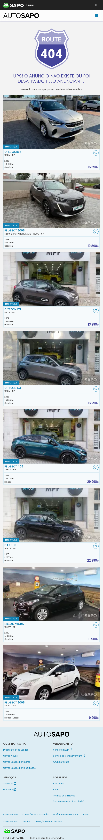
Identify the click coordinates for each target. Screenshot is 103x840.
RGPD (85, 815)
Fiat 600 (48, 546)
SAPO (14, 831)
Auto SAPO (59, 783)
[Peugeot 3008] (51, 672)
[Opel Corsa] (51, 122)
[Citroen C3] (51, 279)
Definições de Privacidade (48, 821)
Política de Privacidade (65, 815)
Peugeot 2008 (48, 232)
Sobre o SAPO (10, 815)
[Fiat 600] (51, 515)
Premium (9, 789)
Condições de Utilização (35, 815)
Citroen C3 (48, 311)
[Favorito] (96, 153)
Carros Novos (10, 756)
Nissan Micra (48, 625)
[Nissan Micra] (51, 594)
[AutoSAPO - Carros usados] (21, 15)
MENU (31, 5)
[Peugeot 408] (51, 436)
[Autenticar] (96, 5)
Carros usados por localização (19, 768)
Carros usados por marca (16, 762)
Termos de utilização (64, 795)
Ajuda (56, 789)
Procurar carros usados (15, 749)
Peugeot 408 (48, 468)
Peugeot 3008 (48, 704)
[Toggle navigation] (96, 15)
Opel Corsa (48, 153)
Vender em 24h (62, 749)
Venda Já (9, 783)
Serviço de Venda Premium (69, 756)
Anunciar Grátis (61, 762)
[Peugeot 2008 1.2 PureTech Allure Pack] (51, 200)
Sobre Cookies (10, 821)
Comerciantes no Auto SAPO (68, 801)
